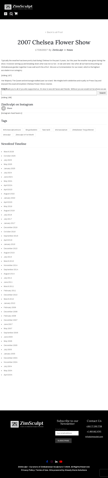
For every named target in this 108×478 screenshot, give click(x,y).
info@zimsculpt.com (94, 437)
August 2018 (9, 211)
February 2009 (10, 307)
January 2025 (9, 168)
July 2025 (8, 160)
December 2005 (10, 345)
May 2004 (8, 371)
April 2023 (8, 190)
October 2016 (9, 232)
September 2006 (11, 333)
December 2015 (10, 248)
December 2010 (10, 295)
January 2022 (9, 198)
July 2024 (8, 173)
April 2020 (8, 202)
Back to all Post (55, 32)
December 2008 (10, 312)
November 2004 (11, 362)
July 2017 (8, 219)
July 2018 (8, 215)
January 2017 (9, 223)
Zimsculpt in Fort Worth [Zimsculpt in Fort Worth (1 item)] (25, 135)
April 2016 (8, 240)
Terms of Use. (42, 470)
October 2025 (9, 156)
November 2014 (11, 265)
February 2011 (10, 291)
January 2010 (9, 303)
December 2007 (11, 320)
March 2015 (9, 261)
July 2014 (8, 278)
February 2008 (10, 316)
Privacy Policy (28, 470)
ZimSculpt (57, 50)
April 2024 (8, 185)
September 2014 (11, 270)
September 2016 (11, 236)
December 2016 (10, 227)
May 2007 (8, 328)
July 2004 (8, 366)
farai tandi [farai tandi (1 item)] (46, 130)
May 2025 (8, 164)
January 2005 (9, 354)
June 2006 (8, 337)
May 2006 (8, 341)
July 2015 (8, 257)
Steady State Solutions (76, 470)
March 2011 (9, 286)
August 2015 (9, 253)
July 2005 (8, 350)
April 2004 (8, 375)
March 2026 (9, 152)
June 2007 (8, 324)
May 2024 (8, 181)
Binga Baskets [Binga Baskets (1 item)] (31, 130)
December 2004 (11, 358)
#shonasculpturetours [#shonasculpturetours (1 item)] (12, 130)
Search (4, 89)
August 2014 (9, 274)
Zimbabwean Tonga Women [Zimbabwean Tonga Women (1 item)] (83, 130)
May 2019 (8, 206)
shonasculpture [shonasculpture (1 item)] (61, 130)
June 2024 (8, 177)
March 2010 (9, 299)
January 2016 (9, 244)
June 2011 (8, 282)
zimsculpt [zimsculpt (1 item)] (7, 135)
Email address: (67, 432)
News (70, 50)
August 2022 (9, 194)
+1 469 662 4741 (94, 431)
